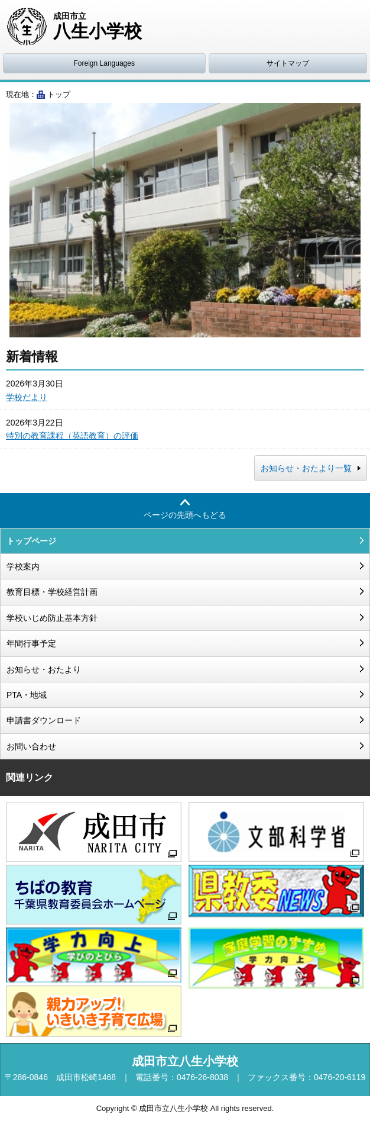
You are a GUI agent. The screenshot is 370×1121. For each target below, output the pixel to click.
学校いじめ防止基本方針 (52, 618)
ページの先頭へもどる (185, 515)
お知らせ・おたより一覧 (306, 468)
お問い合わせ (31, 746)
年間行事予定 (31, 643)
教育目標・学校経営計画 (52, 592)
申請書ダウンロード (44, 720)
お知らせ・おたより (44, 669)
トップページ (31, 541)
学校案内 (23, 566)
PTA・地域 (27, 695)
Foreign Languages (104, 63)
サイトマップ (288, 63)
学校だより (26, 397)
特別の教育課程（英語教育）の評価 (72, 435)
